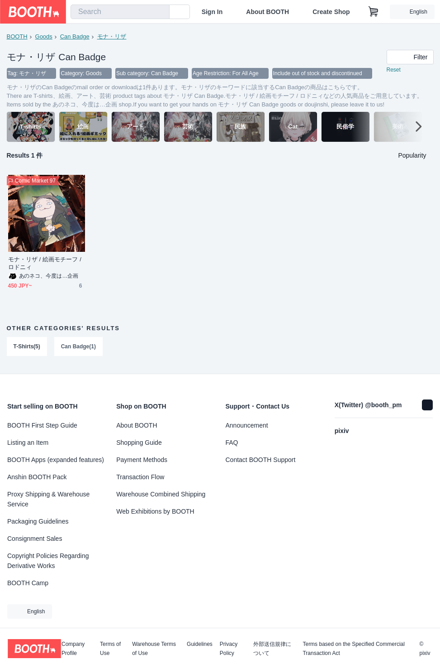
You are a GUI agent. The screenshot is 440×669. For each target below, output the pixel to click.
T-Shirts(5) (27, 347)
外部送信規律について (272, 648)
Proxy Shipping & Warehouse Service (48, 499)
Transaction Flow (140, 477)
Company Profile (73, 648)
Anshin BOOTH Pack (37, 477)
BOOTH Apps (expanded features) (55, 459)
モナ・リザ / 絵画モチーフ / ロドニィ (44, 264)
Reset (394, 70)
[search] (160, 12)
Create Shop (331, 12)
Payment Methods (141, 459)
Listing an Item (27, 442)
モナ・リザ (112, 36)
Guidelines (200, 644)
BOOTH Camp (27, 583)
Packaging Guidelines (37, 521)
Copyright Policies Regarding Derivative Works (48, 560)
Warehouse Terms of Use (154, 648)
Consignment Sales (34, 538)
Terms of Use (110, 648)
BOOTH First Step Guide (42, 425)
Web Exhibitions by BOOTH (155, 511)
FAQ (232, 442)
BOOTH (17, 36)
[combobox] (120, 12)
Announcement (247, 425)
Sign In (212, 12)
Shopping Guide (138, 442)
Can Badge (75, 36)
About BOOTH (267, 12)
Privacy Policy (228, 648)
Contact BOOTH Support (261, 459)
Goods (43, 36)
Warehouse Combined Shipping (160, 494)
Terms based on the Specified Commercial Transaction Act (353, 648)
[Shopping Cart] (373, 12)
